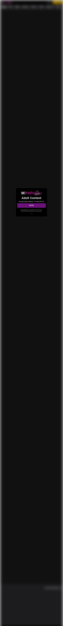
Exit (31, 214)
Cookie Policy (26, 210)
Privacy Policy (34, 210)
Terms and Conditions (31, 212)
